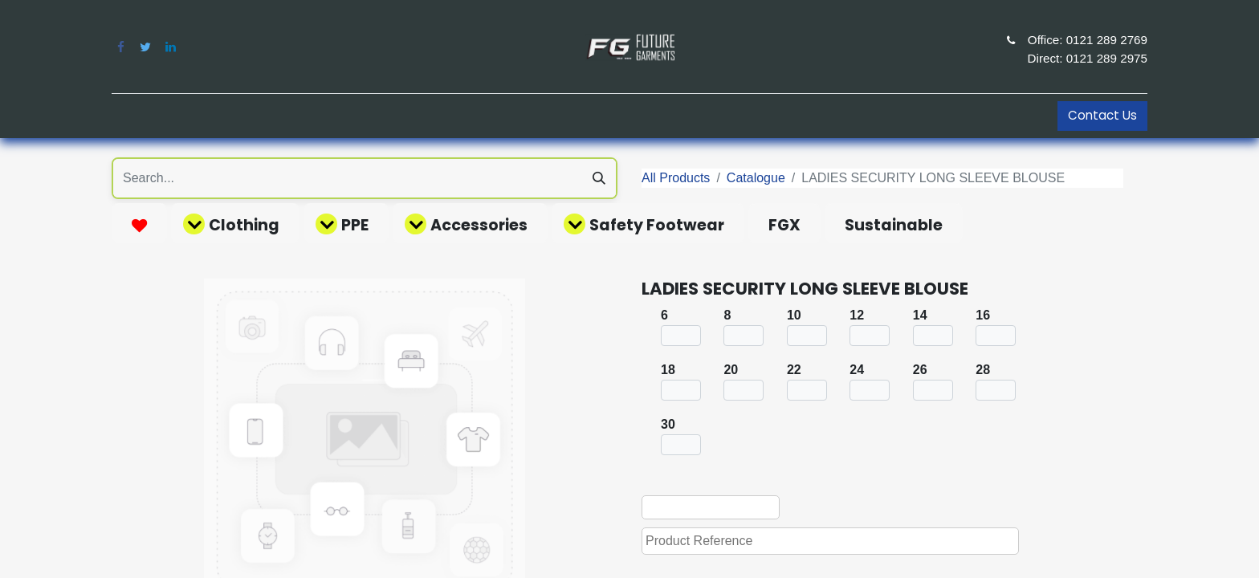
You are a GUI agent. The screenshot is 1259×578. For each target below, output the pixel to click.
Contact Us (1102, 115)
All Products (676, 178)
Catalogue (756, 178)
